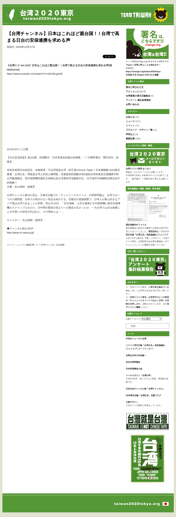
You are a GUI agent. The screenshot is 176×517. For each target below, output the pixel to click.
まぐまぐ (136, 179)
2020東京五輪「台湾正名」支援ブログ (143, 395)
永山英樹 (60, 245)
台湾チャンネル (48, 245)
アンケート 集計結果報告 (138, 100)
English (140, 75)
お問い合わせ (132, 104)
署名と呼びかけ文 (135, 87)
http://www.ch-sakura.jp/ (20, 232)
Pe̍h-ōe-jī (149, 75)
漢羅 (156, 75)
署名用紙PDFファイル (136, 225)
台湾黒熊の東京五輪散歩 (140, 95)
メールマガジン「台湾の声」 (139, 375)
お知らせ (132, 117)
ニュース (21, 245)
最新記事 (30, 245)
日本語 (129, 75)
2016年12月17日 (25, 46)
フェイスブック (133, 349)
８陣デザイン (132, 402)
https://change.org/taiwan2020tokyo (143, 71)
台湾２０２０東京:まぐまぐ (138, 168)
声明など (132, 134)
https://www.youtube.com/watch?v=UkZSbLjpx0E (35, 73)
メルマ (145, 175)
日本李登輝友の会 (134, 369)
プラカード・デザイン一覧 (141, 130)
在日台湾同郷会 (133, 362)
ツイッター (137, 238)
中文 (134, 75)
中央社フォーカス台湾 (136, 338)
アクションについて (136, 91)
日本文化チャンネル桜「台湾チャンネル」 (145, 389)
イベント (132, 125)
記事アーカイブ (133, 319)
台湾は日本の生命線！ (136, 355)
